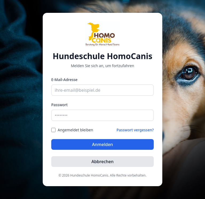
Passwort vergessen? (135, 129)
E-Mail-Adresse (64, 79)
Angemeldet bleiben (75, 129)
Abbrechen (102, 161)
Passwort (59, 104)
